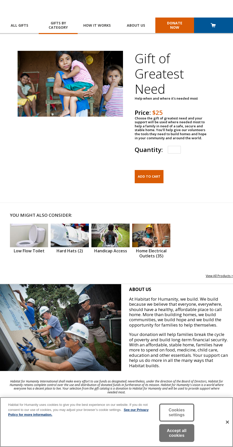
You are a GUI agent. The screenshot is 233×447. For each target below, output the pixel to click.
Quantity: (149, 149)
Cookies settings (177, 412)
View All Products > (219, 276)
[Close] (227, 422)
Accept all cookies (176, 433)
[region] (116, 422)
